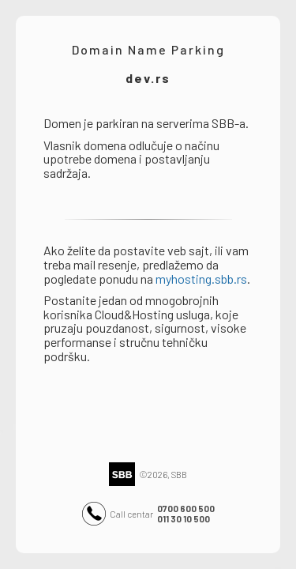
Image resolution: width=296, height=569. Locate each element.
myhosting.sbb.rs (201, 278)
